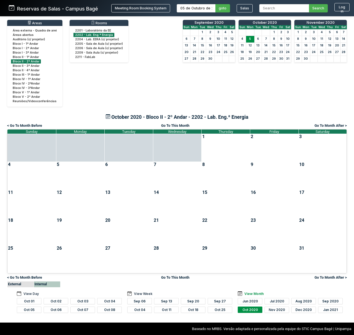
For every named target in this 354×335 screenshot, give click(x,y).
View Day (31, 294)
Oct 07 (82, 310)
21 (194, 52)
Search (318, 8)
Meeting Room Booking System (141, 8)
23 (210, 52)
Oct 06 (56, 310)
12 (232, 39)
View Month (254, 294)
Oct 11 (166, 310)
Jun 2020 (250, 301)
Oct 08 (109, 310)
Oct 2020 (250, 310)
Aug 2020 (303, 301)
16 (210, 45)
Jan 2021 (330, 310)
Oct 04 (109, 301)
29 (202, 58)
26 (232, 52)
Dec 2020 (303, 310)
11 (225, 39)
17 (218, 45)
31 (287, 58)
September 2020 (209, 22)
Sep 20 (193, 301)
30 (210, 58)
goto (222, 8)
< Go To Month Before (24, 125)
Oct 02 (56, 301)
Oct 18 (193, 310)
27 (186, 58)
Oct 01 (29, 301)
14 (194, 45)
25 (226, 52)
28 (194, 58)
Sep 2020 (330, 301)
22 (202, 52)
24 (218, 52)
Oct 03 (82, 301)
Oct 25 (220, 310)
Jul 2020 (277, 301)
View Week (143, 294)
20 (186, 52)
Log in (342, 8)
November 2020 (321, 22)
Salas (244, 8)
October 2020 (265, 22)
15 (202, 45)
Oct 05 (29, 310)
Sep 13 (166, 301)
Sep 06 (140, 301)
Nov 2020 (277, 310)
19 (232, 45)
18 (225, 45)
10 (218, 39)
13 (186, 45)
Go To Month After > (331, 125)
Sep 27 (220, 301)
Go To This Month (175, 125)
